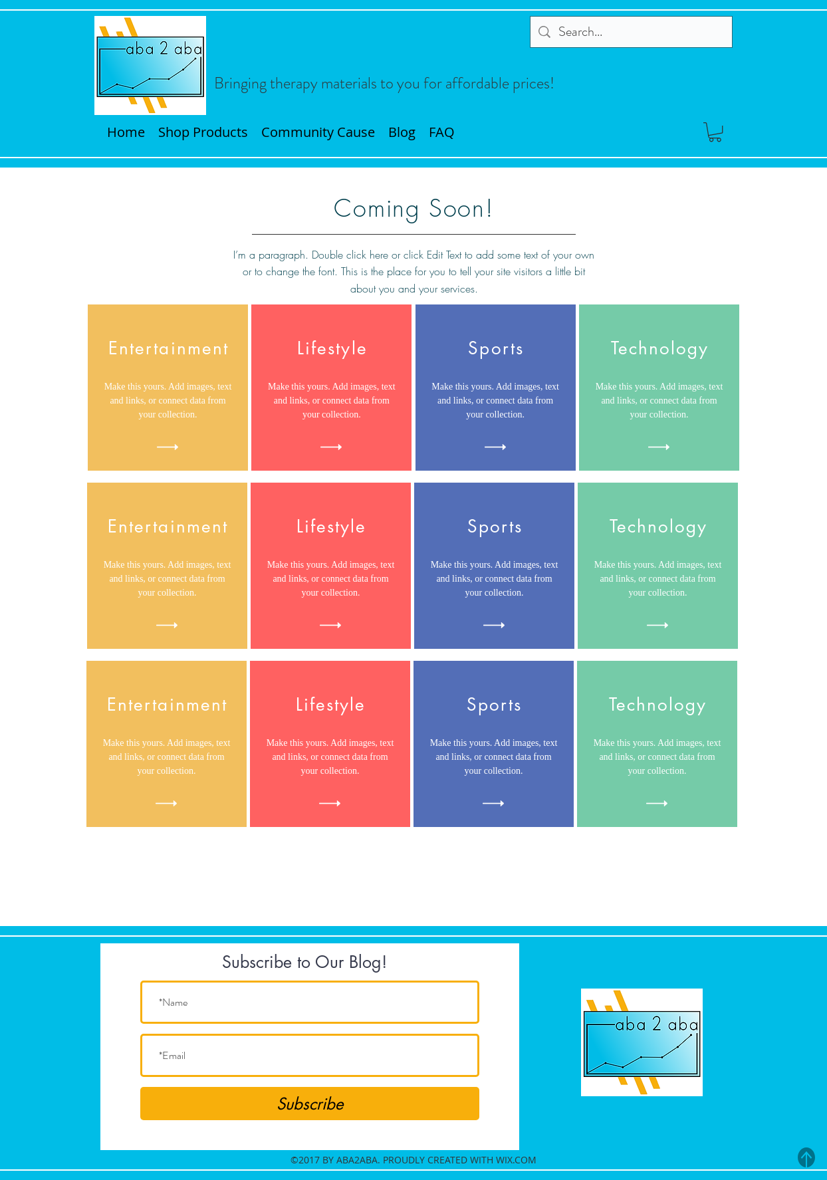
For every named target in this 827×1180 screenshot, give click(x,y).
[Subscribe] (309, 1103)
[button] (715, 132)
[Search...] (631, 32)
